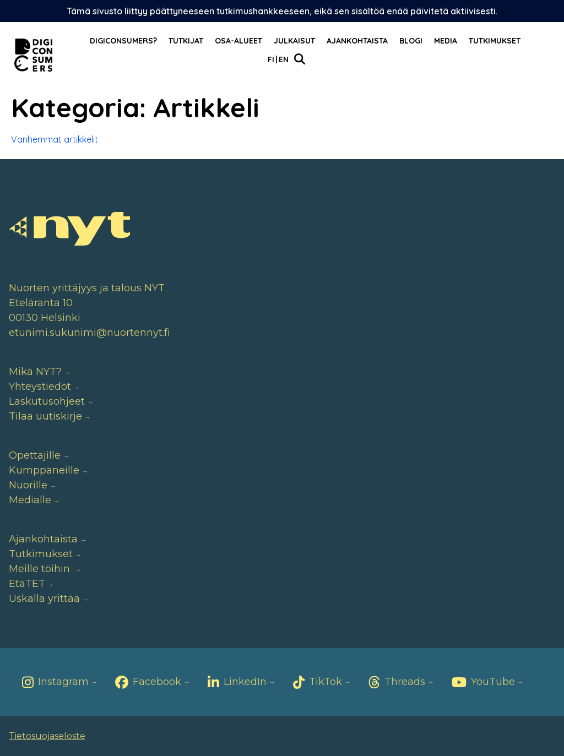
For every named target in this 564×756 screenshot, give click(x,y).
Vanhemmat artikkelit (54, 139)
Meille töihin (41, 569)
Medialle (30, 500)
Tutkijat (186, 41)
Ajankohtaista (357, 41)
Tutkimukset (494, 41)
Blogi (410, 41)
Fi (271, 59)
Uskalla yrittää (44, 598)
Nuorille (28, 485)
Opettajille (35, 455)
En (284, 59)
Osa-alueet (238, 41)
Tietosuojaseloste (47, 736)
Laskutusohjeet (47, 401)
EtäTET (27, 584)
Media (445, 41)
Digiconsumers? (123, 41)
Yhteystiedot (40, 386)
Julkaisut (294, 41)
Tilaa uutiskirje (45, 416)
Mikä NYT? (35, 372)
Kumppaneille (44, 470)
